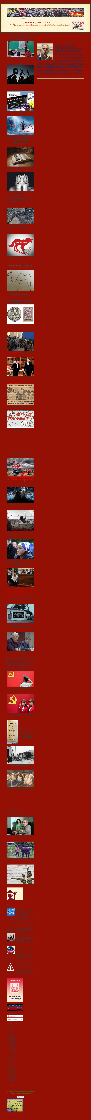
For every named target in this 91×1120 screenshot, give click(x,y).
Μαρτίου (10, 1068)
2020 (9, 1037)
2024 (9, 1029)
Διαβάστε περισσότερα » (44, 77)
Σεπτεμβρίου (11, 1056)
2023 (9, 1031)
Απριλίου (10, 1066)
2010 (9, 1080)
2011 (9, 1078)
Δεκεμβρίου (11, 1050)
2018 (9, 1041)
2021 (9, 1035)
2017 (9, 1043)
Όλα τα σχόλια (12, 1019)
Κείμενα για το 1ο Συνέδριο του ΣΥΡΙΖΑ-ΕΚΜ (18, 1117)
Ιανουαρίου (11, 1072)
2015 (9, 1047)
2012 (9, 1076)
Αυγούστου (11, 1058)
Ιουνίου (10, 1062)
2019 (9, 1039)
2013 (9, 1074)
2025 (9, 1027)
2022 (9, 1033)
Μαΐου (10, 1064)
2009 (9, 1082)
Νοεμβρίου (11, 1052)
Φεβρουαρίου (11, 1070)
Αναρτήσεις (11, 1016)
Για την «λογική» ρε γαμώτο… (20, 294)
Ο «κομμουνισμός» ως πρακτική (20, 765)
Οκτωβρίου (11, 1054)
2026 (9, 1025)
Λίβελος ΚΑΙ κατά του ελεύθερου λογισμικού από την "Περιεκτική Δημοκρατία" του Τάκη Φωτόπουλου (25, 910)
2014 (9, 1049)
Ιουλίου (10, 1060)
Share (38, 79)
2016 (9, 1045)
